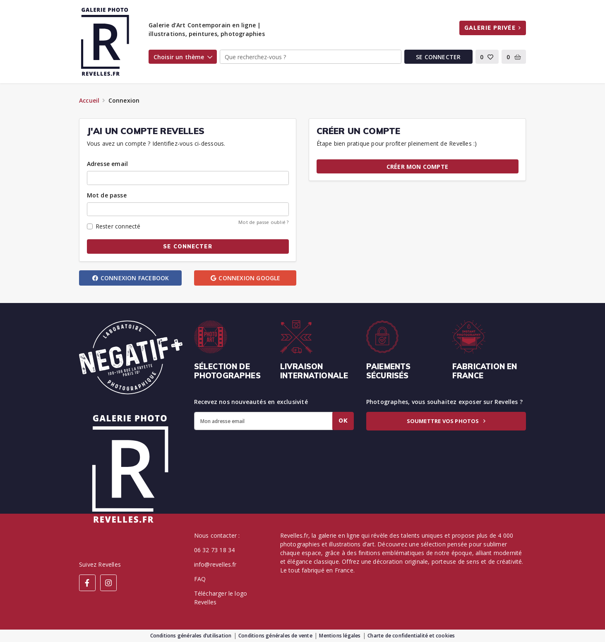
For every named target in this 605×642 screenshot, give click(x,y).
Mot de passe (107, 195)
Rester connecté (118, 226)
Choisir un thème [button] (183, 57)
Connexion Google (245, 278)
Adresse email (107, 164)
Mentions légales (339, 635)
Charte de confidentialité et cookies (411, 635)
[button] (487, 57)
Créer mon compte (417, 167)
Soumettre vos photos (446, 421)
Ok (343, 420)
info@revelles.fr (215, 564)
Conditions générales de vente (275, 635)
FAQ (200, 579)
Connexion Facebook (130, 278)
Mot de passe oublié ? (263, 222)
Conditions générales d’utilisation (191, 635)
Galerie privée (492, 27)
